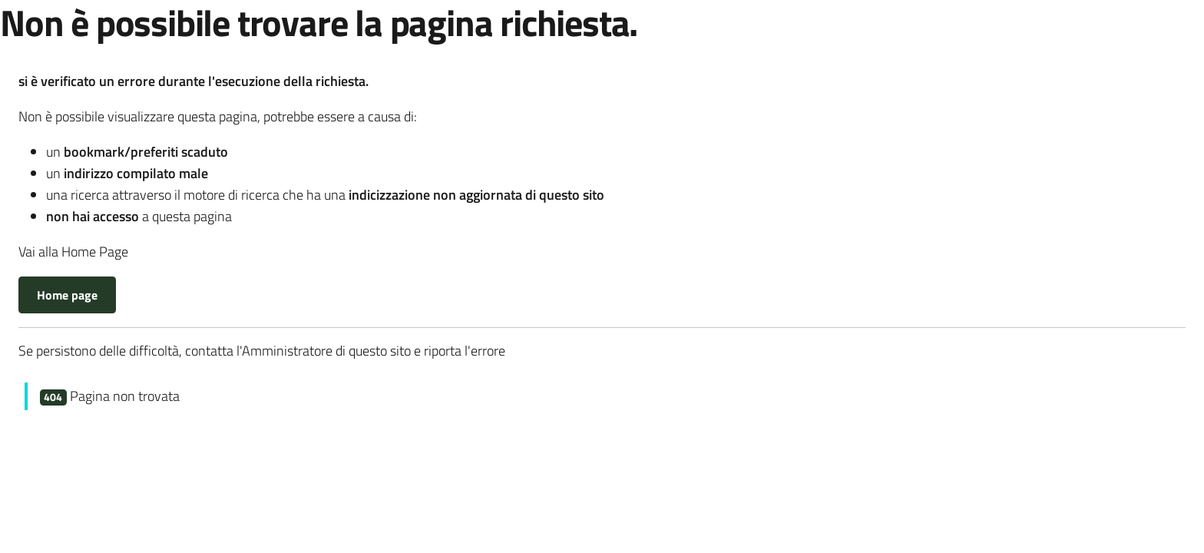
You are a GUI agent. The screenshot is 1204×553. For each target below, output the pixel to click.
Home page (67, 295)
